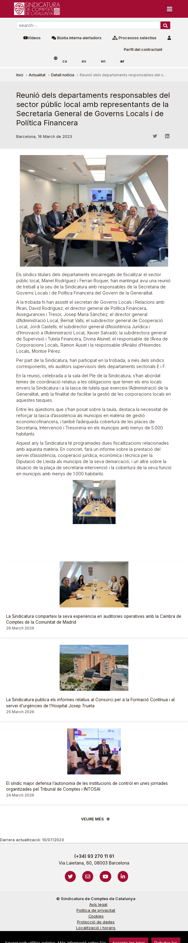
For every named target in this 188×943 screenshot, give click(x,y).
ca (64, 61)
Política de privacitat (95, 910)
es (84, 61)
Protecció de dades (96, 922)
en (103, 61)
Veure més (92, 819)
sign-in (12, 935)
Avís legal (98, 904)
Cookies (96, 916)
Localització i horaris (96, 928)
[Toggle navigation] (170, 9)
